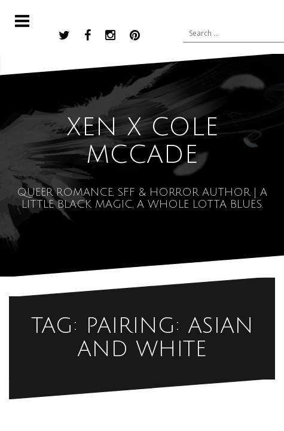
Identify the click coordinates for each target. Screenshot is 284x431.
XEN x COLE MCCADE (142, 141)
